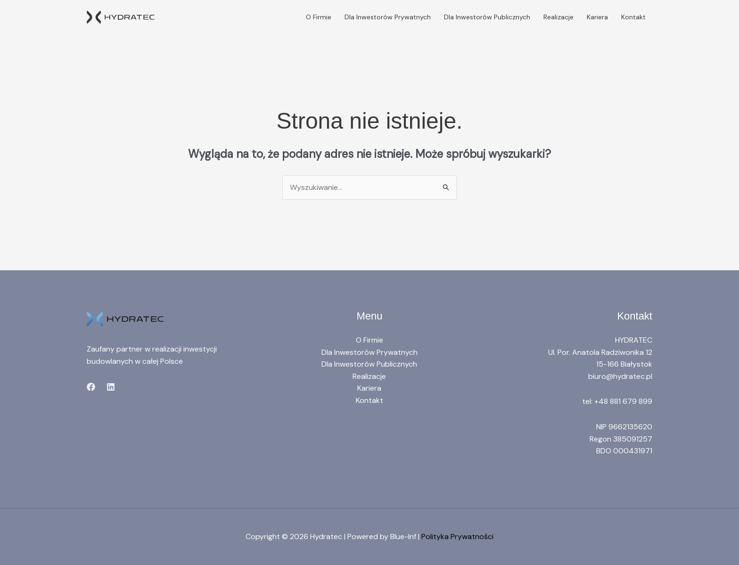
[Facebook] (91, 387)
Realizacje (558, 17)
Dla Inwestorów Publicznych (487, 17)
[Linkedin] (111, 387)
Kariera (597, 17)
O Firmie (318, 17)
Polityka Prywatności (457, 536)
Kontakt (633, 17)
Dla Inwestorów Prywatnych (388, 17)
